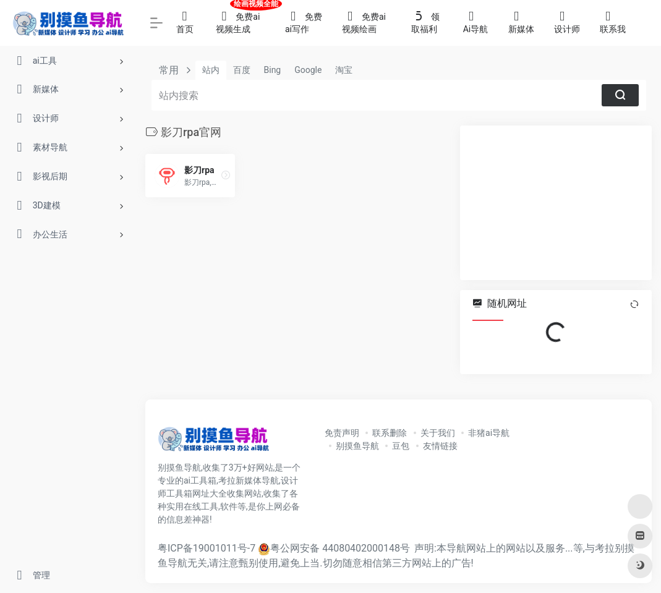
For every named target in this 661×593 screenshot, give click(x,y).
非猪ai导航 (489, 433)
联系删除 (389, 433)
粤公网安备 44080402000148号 (340, 548)
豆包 (400, 446)
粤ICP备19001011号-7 (206, 548)
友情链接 (440, 446)
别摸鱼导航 (357, 446)
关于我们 (437, 433)
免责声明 (342, 433)
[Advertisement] (556, 203)
